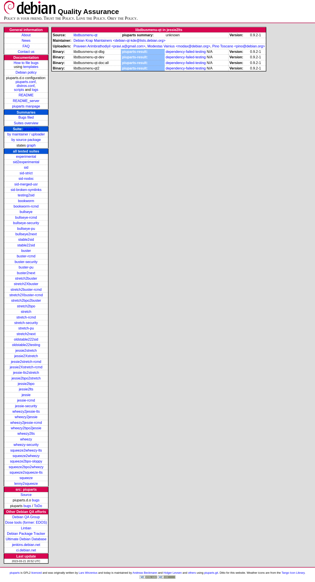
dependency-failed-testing (186, 52)
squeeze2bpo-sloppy (26, 461)
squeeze (26, 478)
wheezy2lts (26, 433)
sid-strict (26, 173)
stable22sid (26, 245)
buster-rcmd (26, 256)
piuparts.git (211, 572)
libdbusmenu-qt (85, 35)
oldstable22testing (26, 345)
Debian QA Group (26, 517)
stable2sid (26, 239)
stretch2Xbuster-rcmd (26, 295)
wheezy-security (26, 445)
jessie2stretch (26, 350)
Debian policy (26, 72)
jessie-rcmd (26, 400)
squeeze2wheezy (26, 456)
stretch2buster (26, 278)
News (26, 40)
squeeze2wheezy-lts (26, 450)
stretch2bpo (26, 306)
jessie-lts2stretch (26, 372)
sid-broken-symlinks (26, 190)
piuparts (15, 572)
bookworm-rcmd (26, 206)
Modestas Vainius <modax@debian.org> (178, 46)
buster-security (26, 262)
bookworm (26, 201)
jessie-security (26, 406)
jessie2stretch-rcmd (26, 362)
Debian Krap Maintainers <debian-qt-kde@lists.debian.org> (119, 40)
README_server (26, 101)
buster (26, 251)
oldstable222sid (26, 339)
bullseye (26, 212)
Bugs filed (26, 117)
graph (31, 145)
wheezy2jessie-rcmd (26, 422)
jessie (26, 395)
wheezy (26, 439)
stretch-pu (26, 328)
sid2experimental (26, 162)
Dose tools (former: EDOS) (26, 522)
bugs (36, 500)
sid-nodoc (26, 178)
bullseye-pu (26, 228)
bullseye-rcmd (26, 217)
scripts (19, 90)
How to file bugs (26, 63)
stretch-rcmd (26, 317)
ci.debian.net (26, 550)
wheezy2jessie (26, 417)
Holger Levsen (172, 572)
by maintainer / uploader (26, 134)
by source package (26, 140)
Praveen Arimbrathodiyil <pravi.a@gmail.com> (109, 46)
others (192, 572)
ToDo (38, 506)
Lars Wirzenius (88, 572)
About (26, 35)
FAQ (25, 46)
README (26, 95)
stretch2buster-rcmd (26, 289)
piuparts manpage (26, 106)
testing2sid (26, 195)
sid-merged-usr (26, 184)
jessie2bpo (26, 384)
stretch (26, 312)
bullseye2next (26, 234)
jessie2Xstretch (26, 356)
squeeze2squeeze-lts (26, 472)
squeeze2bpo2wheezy (26, 467)
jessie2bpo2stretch (26, 378)
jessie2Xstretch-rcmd (26, 367)
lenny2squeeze (26, 483)
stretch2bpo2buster (26, 300)
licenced (36, 572)
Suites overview (26, 123)
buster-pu (26, 267)
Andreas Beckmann (145, 572)
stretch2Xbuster (26, 284)
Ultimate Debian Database (26, 539)
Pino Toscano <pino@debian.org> (238, 46)
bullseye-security (26, 223)
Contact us (26, 52)
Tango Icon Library (293, 572)
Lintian (26, 528)
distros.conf (26, 86)
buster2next (26, 273)
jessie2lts (31, 129)
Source (26, 495)
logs (35, 90)
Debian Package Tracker (26, 533)
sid (26, 167)
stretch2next (26, 334)
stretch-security (26, 323)
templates (30, 67)
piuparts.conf (26, 82)
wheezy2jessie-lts (26, 411)
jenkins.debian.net (26, 545)
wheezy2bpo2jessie (26, 428)
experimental (26, 156)
